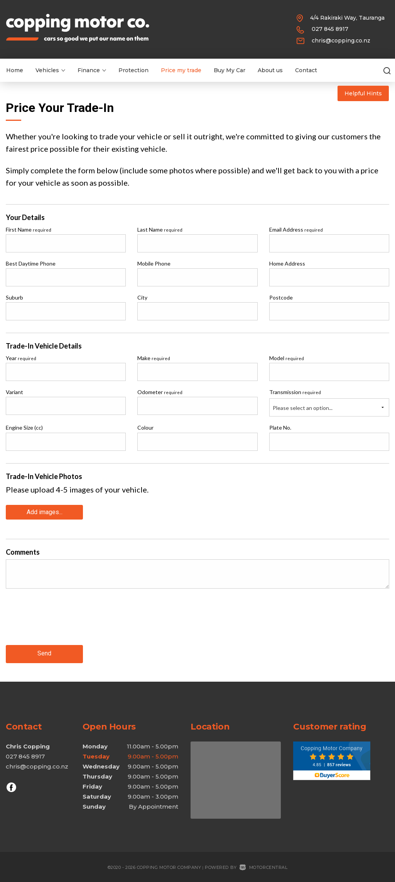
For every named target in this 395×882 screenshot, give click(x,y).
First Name (28, 229)
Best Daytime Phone (31, 263)
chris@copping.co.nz (341, 40)
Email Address (296, 229)
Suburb (14, 297)
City (142, 297)
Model (286, 358)
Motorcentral (263, 865)
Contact (306, 70)
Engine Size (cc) (24, 427)
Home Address (287, 263)
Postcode (281, 297)
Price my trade (181, 70)
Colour (145, 427)
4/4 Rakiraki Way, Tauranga (347, 17)
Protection (133, 70)
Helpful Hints (363, 93)
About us (270, 70)
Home (14, 70)
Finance (92, 70)
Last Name (159, 229)
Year (21, 358)
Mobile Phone (153, 263)
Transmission (295, 392)
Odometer (159, 392)
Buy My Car (229, 70)
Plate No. (280, 427)
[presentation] (64, 622)
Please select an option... (303, 408)
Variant (14, 392)
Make (153, 358)
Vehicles (50, 70)
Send (44, 652)
